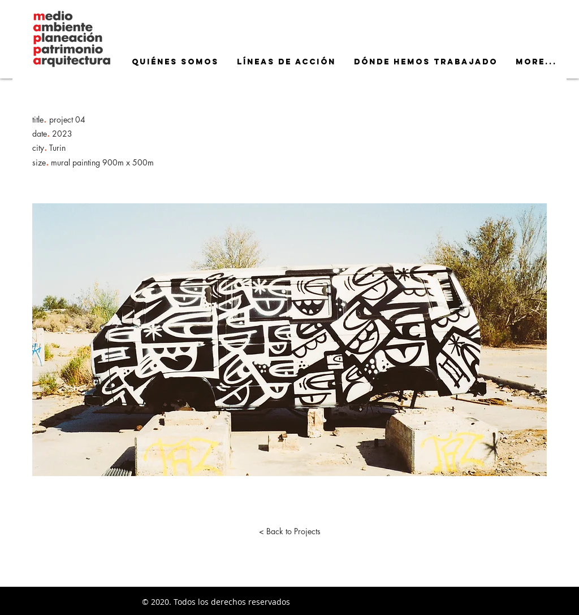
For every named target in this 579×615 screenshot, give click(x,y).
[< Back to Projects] (289, 531)
